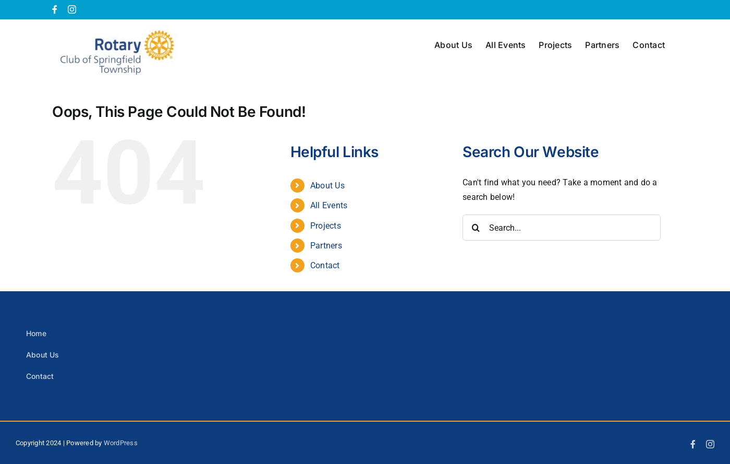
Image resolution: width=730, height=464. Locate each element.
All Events (328, 205)
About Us (327, 186)
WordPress (121, 443)
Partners (326, 246)
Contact (325, 265)
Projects (325, 226)
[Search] (476, 228)
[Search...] (562, 228)
